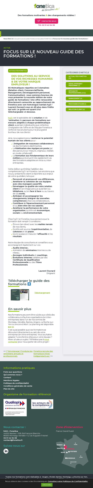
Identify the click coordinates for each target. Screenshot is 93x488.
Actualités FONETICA (44, 39)
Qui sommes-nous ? (12, 375)
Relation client (75, 109)
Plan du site (8, 389)
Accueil (17, 39)
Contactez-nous (46, 21)
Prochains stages (76, 104)
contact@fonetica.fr (13, 440)
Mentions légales (11, 380)
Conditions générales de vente (17, 386)
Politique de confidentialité (16, 383)
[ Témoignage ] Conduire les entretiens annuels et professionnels (18, 353)
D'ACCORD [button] (47, 485)
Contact (7, 377)
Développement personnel (75, 85)
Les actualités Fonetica (28, 39)
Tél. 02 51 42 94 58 (46, 25)
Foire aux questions (12, 372)
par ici (11, 327)
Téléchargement (42, 293)
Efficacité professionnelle (76, 92)
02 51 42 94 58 (10, 438)
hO (10, 118)
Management (74, 98)
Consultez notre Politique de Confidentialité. (68, 481)
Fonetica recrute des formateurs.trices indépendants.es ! (43, 353)
